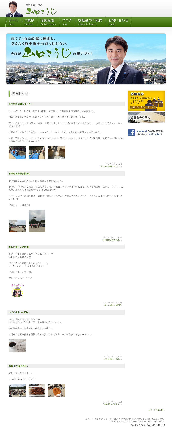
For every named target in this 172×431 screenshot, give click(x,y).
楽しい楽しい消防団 (19, 247)
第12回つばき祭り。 (19, 366)
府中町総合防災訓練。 (20, 173)
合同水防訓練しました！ (21, 104)
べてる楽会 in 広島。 (19, 312)
